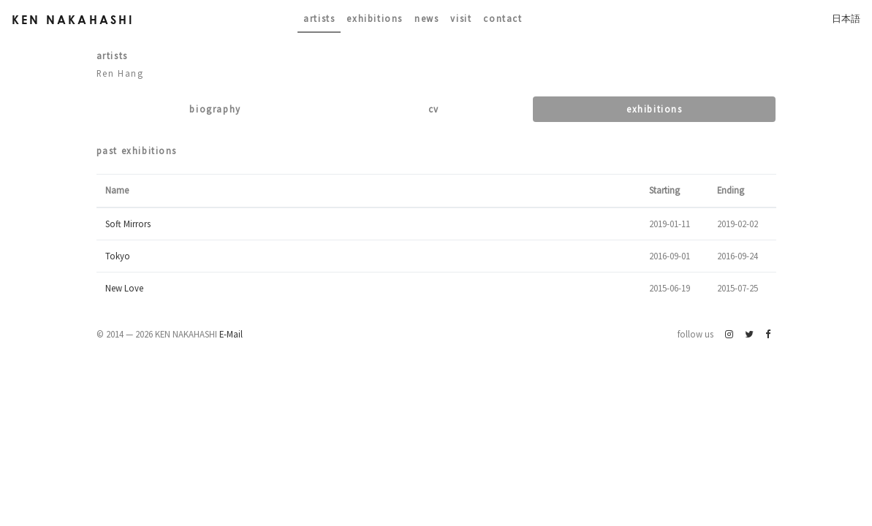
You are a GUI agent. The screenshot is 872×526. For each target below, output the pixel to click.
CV (433, 109)
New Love (124, 288)
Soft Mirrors (128, 223)
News (426, 18)
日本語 (846, 18)
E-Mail (231, 334)
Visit (460, 18)
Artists (319, 18)
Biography (214, 109)
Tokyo (117, 256)
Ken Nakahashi (73, 19)
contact (502, 18)
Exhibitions (374, 18)
